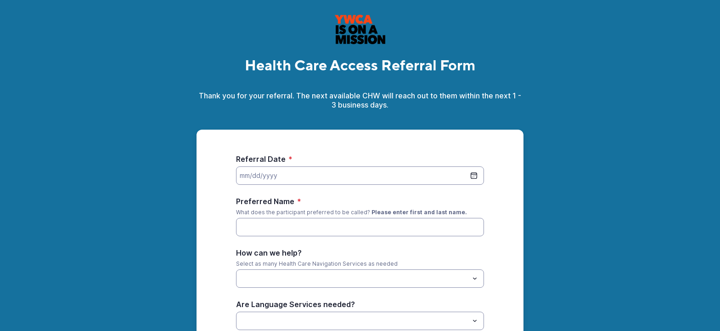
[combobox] (360, 278)
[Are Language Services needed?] (352, 321)
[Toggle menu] (474, 278)
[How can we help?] (241, 278)
